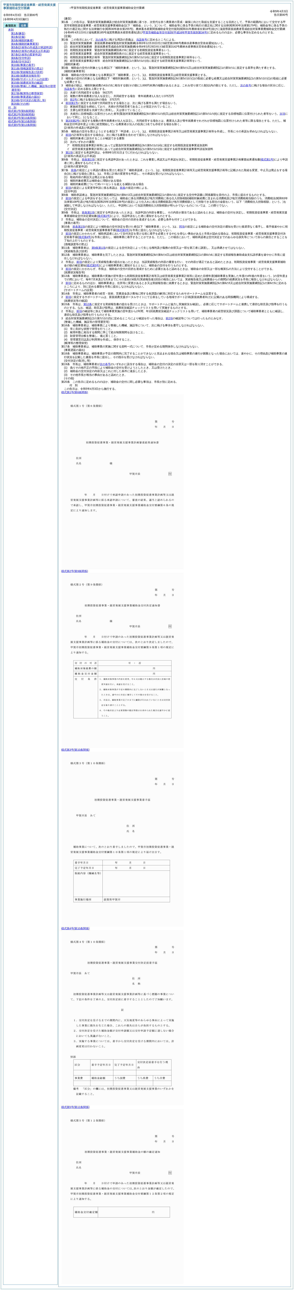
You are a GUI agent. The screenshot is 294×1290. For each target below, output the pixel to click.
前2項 (169, 318)
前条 (73, 170)
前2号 (73, 99)
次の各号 (100, 39)
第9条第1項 (99, 247)
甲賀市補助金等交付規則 (175, 32)
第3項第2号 (73, 120)
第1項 (69, 152)
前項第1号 (72, 103)
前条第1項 (88, 159)
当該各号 (141, 39)
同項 (182, 226)
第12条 (87, 304)
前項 (68, 134)
